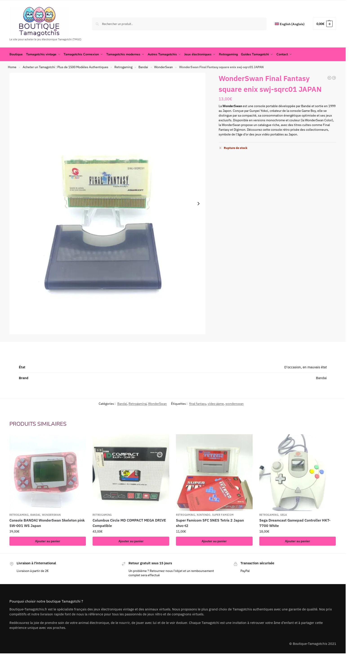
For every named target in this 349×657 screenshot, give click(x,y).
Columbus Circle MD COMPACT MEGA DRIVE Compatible (129, 523)
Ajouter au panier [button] (47, 541)
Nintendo (204, 514)
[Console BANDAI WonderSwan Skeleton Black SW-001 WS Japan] (334, 78)
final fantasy (197, 403)
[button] (324, 24)
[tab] (173, 350)
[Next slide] (198, 203)
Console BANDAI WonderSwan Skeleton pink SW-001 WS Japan (47, 523)
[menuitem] (289, 24)
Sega (283, 514)
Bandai (143, 67)
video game (216, 403)
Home (12, 67)
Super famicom (222, 514)
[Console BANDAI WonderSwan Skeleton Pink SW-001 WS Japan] (329, 78)
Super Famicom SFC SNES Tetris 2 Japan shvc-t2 (210, 523)
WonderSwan (163, 67)
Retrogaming (123, 67)
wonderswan (234, 403)
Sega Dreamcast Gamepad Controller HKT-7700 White (294, 523)
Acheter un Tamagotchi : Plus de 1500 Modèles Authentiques (65, 67)
